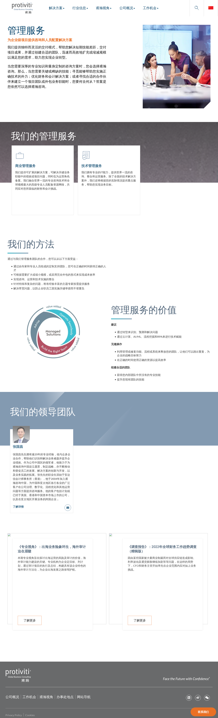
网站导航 (84, 697)
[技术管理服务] (109, 180)
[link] (211, 8)
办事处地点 (65, 697)
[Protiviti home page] (18, 675)
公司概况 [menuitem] (126, 8)
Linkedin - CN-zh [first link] (189, 697)
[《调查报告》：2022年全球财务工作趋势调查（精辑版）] (163, 594)
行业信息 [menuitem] (79, 8)
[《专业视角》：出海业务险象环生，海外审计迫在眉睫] (53, 594)
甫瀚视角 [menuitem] (103, 8)
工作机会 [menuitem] (150, 8)
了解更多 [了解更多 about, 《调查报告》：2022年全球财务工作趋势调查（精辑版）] (140, 631)
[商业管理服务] (43, 180)
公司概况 (12, 697)
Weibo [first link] (197, 697)
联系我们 (203, 711)
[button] (197, 8)
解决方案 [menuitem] (56, 8)
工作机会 (29, 697)
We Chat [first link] (207, 697)
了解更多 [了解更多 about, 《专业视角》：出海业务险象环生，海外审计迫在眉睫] (30, 631)
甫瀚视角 (46, 697)
